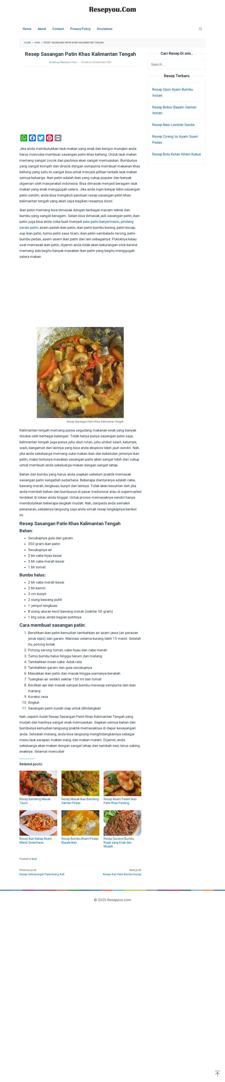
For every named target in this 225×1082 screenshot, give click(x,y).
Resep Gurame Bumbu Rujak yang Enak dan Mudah (119, 842)
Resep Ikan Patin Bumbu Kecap (112, 872)
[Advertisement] (80, 100)
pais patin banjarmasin (101, 221)
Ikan (34, 858)
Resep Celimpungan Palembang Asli (48, 872)
